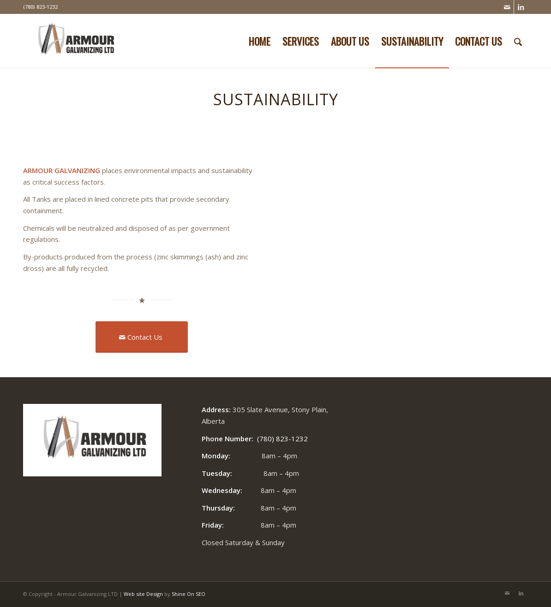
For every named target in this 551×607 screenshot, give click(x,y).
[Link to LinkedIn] (521, 7)
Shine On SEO (188, 593)
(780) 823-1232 (282, 438)
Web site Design (143, 593)
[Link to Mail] (507, 7)
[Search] (518, 41)
